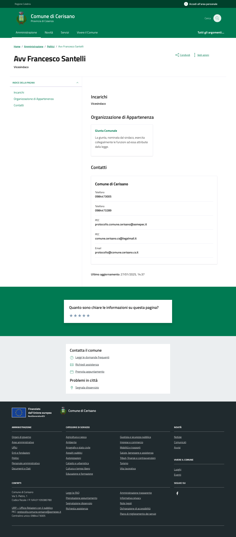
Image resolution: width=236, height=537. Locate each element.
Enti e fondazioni (21, 453)
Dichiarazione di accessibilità (135, 508)
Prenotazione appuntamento (81, 498)
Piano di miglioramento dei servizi (138, 514)
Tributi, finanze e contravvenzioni (138, 458)
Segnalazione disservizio (79, 503)
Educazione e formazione (79, 474)
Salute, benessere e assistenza (136, 453)
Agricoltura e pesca (76, 437)
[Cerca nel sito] (217, 18)
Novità (49, 32)
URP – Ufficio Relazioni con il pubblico (32, 508)
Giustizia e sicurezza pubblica (135, 437)
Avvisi (177, 447)
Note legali (126, 503)
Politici (15, 458)
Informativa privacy (130, 498)
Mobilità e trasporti (130, 447)
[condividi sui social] (182, 55)
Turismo (124, 463)
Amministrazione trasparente (136, 493)
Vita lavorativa (128, 468)
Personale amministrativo (26, 463)
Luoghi (177, 469)
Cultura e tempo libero (78, 468)
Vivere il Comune (87, 32)
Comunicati (180, 442)
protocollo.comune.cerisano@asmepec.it (39, 512)
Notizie (178, 437)
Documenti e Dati (21, 468)
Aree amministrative (23, 442)
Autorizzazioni (73, 458)
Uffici (14, 447)
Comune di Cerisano (111, 184)
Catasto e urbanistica (77, 463)
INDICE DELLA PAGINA (45, 83)
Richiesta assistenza (77, 508)
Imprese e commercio (131, 442)
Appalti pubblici (74, 453)
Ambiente (71, 442)
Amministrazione (26, 32)
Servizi (65, 32)
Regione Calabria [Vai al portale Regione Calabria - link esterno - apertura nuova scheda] (23, 4)
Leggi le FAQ (72, 493)
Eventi (177, 475)
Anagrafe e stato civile (78, 447)
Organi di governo (21, 437)
